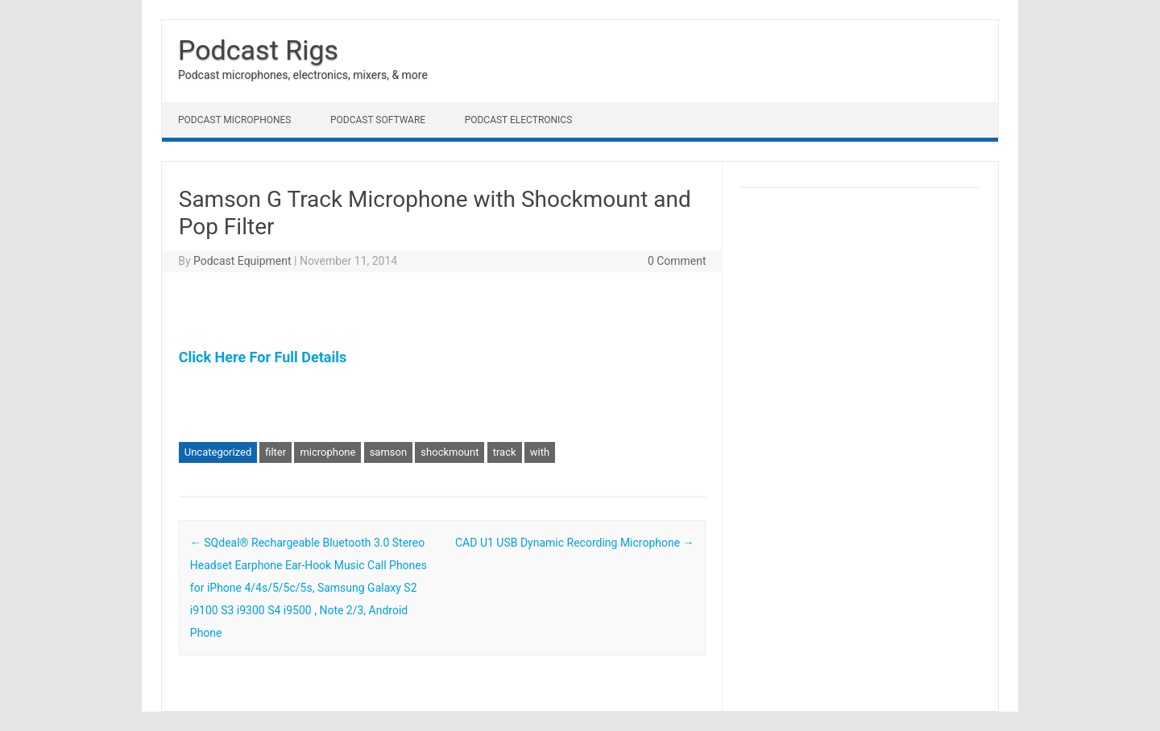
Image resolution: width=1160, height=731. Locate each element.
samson (388, 452)
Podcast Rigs (258, 50)
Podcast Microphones (234, 120)
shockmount (449, 452)
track (504, 452)
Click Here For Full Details (262, 357)
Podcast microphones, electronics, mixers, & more (303, 74)
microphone (327, 452)
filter (275, 452)
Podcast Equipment (242, 260)
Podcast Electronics (519, 120)
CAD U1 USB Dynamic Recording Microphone (574, 542)
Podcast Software (377, 120)
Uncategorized (217, 452)
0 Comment (677, 260)
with (539, 452)
